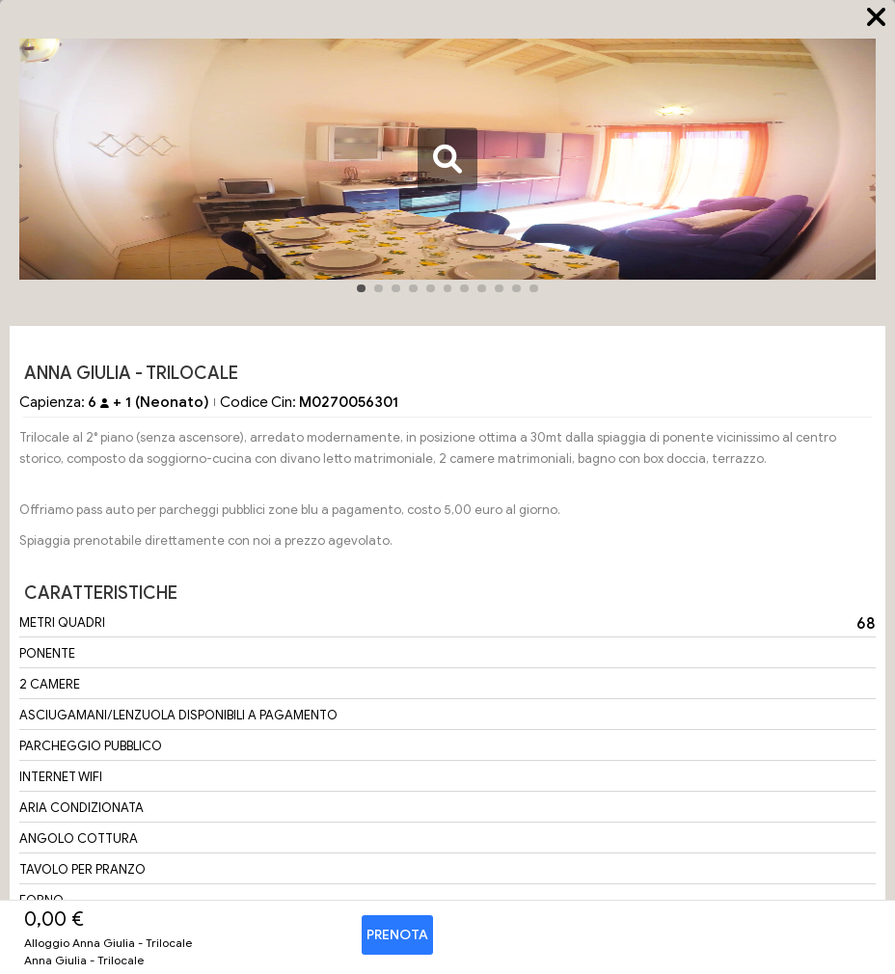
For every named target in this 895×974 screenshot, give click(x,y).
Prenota (397, 935)
